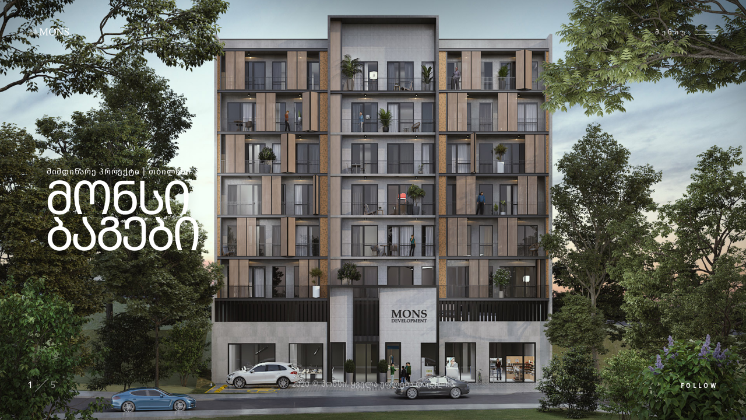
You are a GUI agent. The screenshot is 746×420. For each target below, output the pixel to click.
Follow (699, 386)
